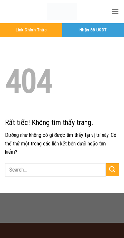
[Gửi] (112, 169)
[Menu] (115, 11)
